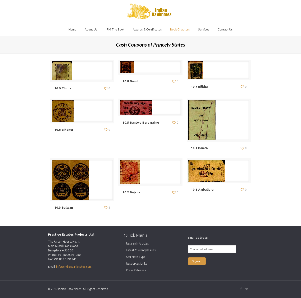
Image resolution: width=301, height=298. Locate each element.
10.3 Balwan (63, 207)
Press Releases (136, 270)
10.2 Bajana (131, 192)
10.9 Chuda (62, 88)
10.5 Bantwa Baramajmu (140, 122)
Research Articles (137, 243)
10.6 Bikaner (63, 129)
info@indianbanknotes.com (74, 266)
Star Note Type (135, 257)
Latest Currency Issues (141, 250)
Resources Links (136, 263)
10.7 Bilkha (199, 86)
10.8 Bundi (130, 81)
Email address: (197, 237)
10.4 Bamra (199, 148)
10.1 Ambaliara (202, 189)
